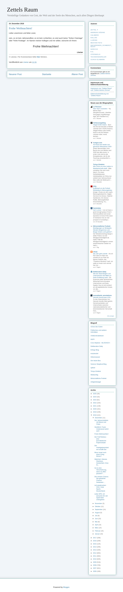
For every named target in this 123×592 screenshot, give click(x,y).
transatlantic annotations (102, 295)
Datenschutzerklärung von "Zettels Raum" (100, 94)
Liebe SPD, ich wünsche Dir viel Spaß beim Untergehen (101, 496)
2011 (95, 556)
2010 (95, 559)
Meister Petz (96, 43)
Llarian (94, 40)
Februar (98, 531)
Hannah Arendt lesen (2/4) (102, 297)
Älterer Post (77, 74)
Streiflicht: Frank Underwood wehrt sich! (101, 429)
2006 (95, 571)
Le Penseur (97, 107)
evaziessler (94, 353)
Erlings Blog (95, 350)
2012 (95, 553)
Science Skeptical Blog (98, 364)
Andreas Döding (98, 32)
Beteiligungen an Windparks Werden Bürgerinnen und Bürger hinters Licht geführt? (102, 230)
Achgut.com (97, 143)
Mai (96, 522)
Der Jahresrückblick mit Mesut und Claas (101, 422)
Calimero (95, 35)
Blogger (66, 587)
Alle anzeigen (110, 316)
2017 (95, 538)
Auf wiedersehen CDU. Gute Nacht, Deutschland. (100, 488)
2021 (95, 406)
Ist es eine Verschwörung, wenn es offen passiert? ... (100, 471)
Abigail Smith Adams (100, 125)
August (97, 512)
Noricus (94, 49)
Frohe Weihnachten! (101, 434)
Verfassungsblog (99, 123)
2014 (95, 547)
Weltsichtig (94, 375)
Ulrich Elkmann (98, 59)
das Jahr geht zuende (100, 254)
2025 (95, 394)
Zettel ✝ (94, 30)
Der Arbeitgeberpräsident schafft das (101, 447)
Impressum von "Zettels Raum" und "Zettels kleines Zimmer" (101, 89)
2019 (95, 412)
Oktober (98, 506)
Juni (96, 518)
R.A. (92, 51)
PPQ (94, 186)
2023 (95, 400)
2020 (95, 409)
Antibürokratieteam (97, 336)
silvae (95, 252)
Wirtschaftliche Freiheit (101, 226)
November (99, 503)
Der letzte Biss (96, 360)
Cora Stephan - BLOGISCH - (101, 343)
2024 (95, 397)
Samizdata (97, 208)
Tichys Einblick (98, 164)
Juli (96, 515)
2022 (95, 403)
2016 (95, 541)
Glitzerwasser (95, 357)
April (96, 525)
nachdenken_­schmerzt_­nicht (101, 46)
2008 (95, 565)
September (99, 509)
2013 (95, 550)
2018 (95, 415)
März (97, 528)
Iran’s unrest (97, 210)
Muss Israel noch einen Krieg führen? (100, 454)
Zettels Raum (22, 9)
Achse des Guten (97, 327)
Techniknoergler (98, 57)
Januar (97, 534)
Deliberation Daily (99, 272)
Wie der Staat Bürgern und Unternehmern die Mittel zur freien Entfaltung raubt (102, 275)
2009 (95, 562)
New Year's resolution (100, 109)
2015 (95, 544)
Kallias (94, 37)
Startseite (46, 74)
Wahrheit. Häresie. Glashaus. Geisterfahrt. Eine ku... (101, 462)
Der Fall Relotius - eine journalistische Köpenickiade (100, 439)
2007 (95, 568)
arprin (93, 339)
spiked (93, 368)
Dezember (99, 418)
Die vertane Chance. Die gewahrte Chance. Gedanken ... (101, 479)
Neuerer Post (15, 74)
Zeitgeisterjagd (96, 382)
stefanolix (95, 54)
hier (38, 57)
